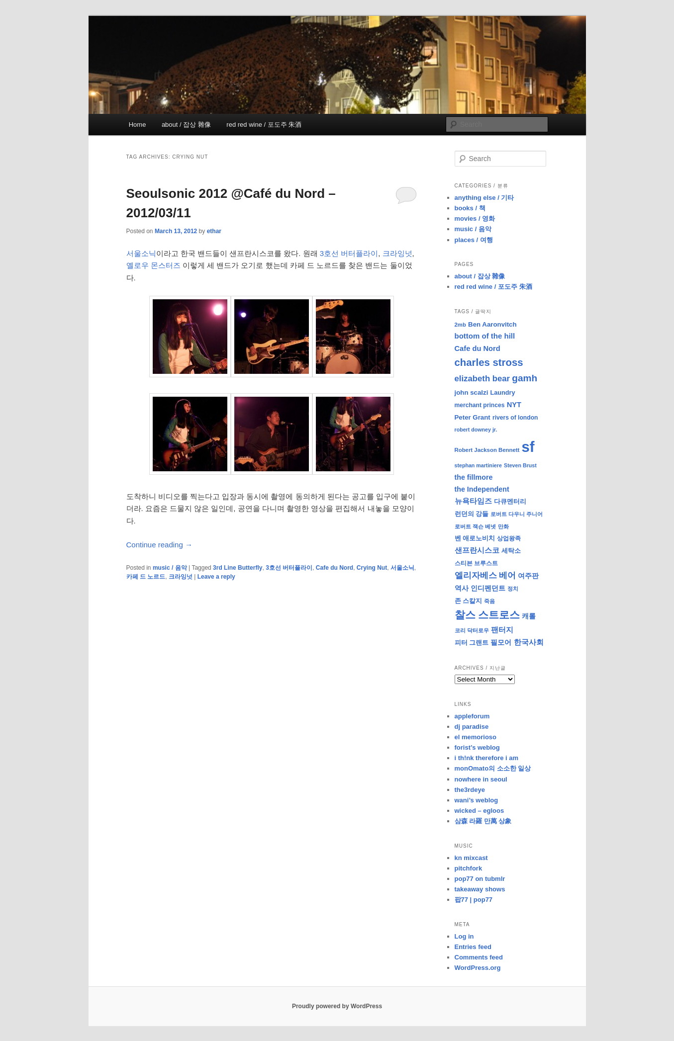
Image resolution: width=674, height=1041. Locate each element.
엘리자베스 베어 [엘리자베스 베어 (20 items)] (485, 575)
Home (137, 124)
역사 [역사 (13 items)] (462, 588)
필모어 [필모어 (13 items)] (500, 642)
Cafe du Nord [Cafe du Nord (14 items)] (477, 348)
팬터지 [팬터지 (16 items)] (502, 629)
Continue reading (159, 544)
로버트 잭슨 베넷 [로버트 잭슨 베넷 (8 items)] (475, 526)
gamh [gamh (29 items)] (524, 378)
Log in (464, 936)
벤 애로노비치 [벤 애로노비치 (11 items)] (475, 538)
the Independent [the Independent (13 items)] (482, 489)
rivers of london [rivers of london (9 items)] (515, 417)
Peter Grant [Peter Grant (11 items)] (472, 417)
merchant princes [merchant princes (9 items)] (480, 405)
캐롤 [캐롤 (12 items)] (529, 616)
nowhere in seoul (481, 779)
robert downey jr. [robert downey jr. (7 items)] (476, 430)
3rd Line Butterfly (237, 567)
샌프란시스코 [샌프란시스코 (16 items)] (477, 550)
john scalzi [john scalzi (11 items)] (471, 392)
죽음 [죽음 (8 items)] (489, 601)
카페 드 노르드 (146, 576)
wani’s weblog (476, 800)
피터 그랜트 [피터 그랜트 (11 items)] (472, 642)
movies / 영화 (475, 218)
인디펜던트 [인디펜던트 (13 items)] (488, 588)
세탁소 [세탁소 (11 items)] (511, 550)
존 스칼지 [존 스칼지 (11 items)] (468, 601)
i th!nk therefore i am (487, 758)
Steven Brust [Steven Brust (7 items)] (520, 465)
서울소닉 (141, 253)
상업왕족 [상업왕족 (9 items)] (509, 538)
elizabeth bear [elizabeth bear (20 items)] (482, 378)
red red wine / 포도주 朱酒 (263, 124)
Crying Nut (372, 567)
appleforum (472, 716)
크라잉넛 (397, 253)
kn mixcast (471, 858)
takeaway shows (480, 889)
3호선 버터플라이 (349, 253)
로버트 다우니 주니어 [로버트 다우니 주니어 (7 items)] (516, 514)
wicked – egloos (479, 810)
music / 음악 (170, 567)
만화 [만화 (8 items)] (503, 526)
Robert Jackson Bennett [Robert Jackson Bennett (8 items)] (487, 450)
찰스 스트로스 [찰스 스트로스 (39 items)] (487, 614)
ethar (214, 231)
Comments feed (479, 957)
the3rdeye (470, 789)
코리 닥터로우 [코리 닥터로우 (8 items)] (472, 630)
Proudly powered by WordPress (337, 1006)
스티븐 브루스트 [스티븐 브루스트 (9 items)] (476, 563)
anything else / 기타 (484, 197)
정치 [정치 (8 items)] (512, 589)
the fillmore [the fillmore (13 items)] (474, 477)
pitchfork (468, 868)
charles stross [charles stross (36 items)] (489, 362)
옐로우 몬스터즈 (153, 265)
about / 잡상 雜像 (186, 124)
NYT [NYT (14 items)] (514, 405)
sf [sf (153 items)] (528, 446)
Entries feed (473, 947)
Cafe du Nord (334, 567)
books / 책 (470, 208)
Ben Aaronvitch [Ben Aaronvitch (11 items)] (492, 324)
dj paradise (472, 726)
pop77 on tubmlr (480, 878)
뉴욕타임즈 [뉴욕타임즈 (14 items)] (473, 501)
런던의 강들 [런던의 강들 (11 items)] (472, 514)
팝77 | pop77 (474, 899)
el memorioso (476, 737)
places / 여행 (474, 240)
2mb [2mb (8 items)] (460, 325)
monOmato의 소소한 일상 (493, 768)
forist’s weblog (477, 747)
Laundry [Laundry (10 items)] (502, 392)
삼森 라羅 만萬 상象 (483, 821)
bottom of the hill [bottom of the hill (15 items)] (485, 336)
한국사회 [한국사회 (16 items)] (529, 642)
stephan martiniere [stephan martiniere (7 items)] (478, 465)
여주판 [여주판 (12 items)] (528, 576)
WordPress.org (478, 967)
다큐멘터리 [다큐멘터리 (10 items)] (510, 501)
